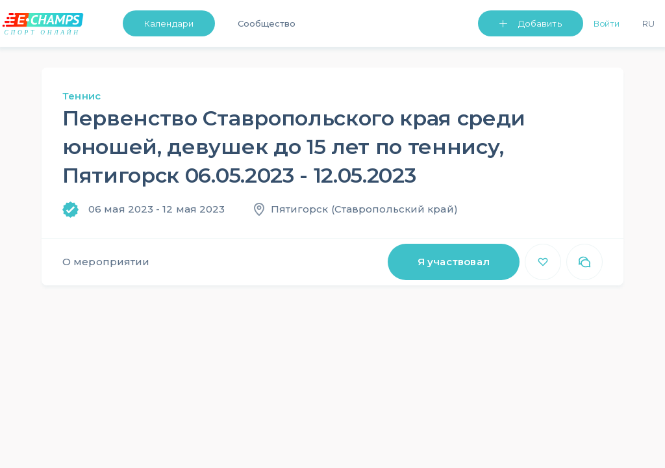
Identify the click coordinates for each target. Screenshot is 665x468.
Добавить (540, 23)
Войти (607, 23)
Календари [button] (169, 23)
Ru (648, 23)
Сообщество (266, 23)
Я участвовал (454, 261)
